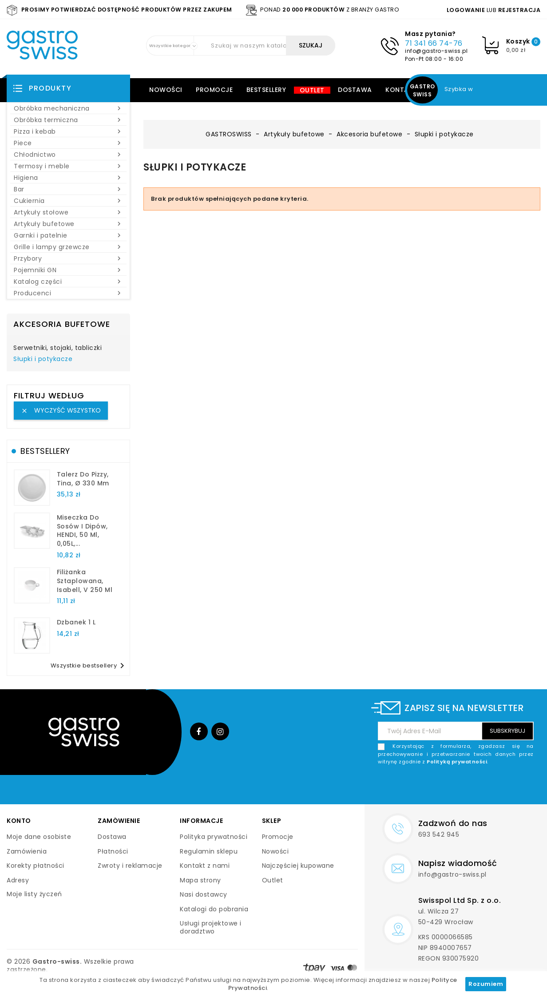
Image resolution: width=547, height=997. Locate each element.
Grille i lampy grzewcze (68, 246)
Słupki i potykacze (42, 359)
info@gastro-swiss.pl (436, 51)
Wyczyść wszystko (61, 410)
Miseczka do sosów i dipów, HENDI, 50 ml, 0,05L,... (82, 530)
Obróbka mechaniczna (68, 108)
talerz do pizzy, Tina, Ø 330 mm (83, 479)
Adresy (18, 880)
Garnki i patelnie (68, 235)
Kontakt (401, 89)
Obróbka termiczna (68, 119)
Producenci (68, 293)
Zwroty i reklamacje (130, 865)
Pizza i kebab (68, 131)
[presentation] (466, 787)
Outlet (312, 90)
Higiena (68, 177)
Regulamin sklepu (209, 851)
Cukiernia (68, 200)
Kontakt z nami (205, 865)
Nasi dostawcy (203, 894)
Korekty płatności (35, 865)
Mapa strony (200, 880)
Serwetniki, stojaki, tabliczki (57, 348)
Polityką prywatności (457, 761)
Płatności (113, 851)
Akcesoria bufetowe (61, 324)
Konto (19, 820)
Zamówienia (27, 851)
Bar (68, 189)
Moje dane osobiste (39, 836)
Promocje (214, 89)
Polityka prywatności (213, 836)
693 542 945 (439, 834)
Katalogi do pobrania (214, 909)
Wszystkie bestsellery (89, 665)
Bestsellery (266, 89)
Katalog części (68, 281)
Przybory (68, 258)
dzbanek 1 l (76, 622)
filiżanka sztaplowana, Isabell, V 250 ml (85, 581)
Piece (68, 143)
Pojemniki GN (68, 270)
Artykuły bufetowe (68, 223)
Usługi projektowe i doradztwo (211, 927)
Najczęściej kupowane (298, 865)
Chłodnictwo (68, 154)
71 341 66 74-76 (434, 43)
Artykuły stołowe (68, 212)
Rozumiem (485, 984)
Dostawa (355, 89)
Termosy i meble (68, 166)
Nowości (165, 89)
